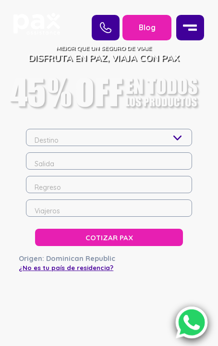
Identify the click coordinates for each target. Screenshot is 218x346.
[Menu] (190, 27)
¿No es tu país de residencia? (66, 220)
